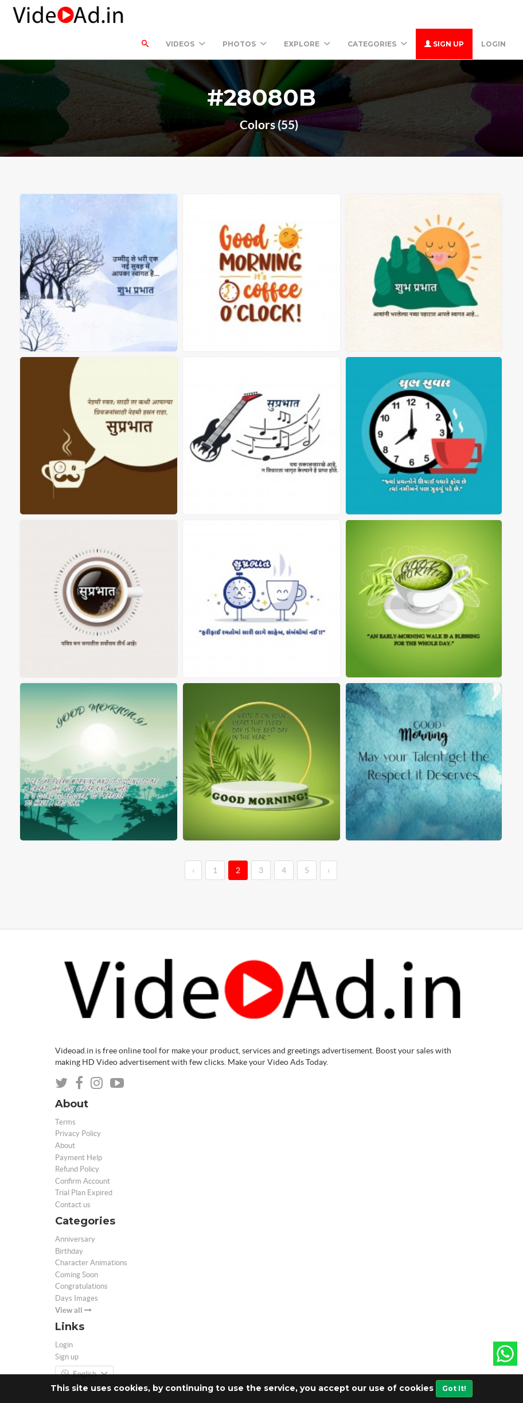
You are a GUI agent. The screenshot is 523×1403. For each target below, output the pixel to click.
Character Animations (91, 1234)
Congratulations (81, 1257)
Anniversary (75, 1210)
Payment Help (78, 1129)
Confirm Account (82, 1152)
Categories (377, 15)
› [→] (328, 841)
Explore (307, 15)
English (84, 1345)
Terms (65, 1093)
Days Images (76, 1269)
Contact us (73, 1176)
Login (493, 15)
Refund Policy (77, 1140)
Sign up (444, 15)
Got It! (454, 1388)
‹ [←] (193, 841)
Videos (185, 15)
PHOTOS (245, 15)
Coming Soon (76, 1246)
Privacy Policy (78, 1104)
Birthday (69, 1222)
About (65, 1117)
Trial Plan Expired (83, 1164)
